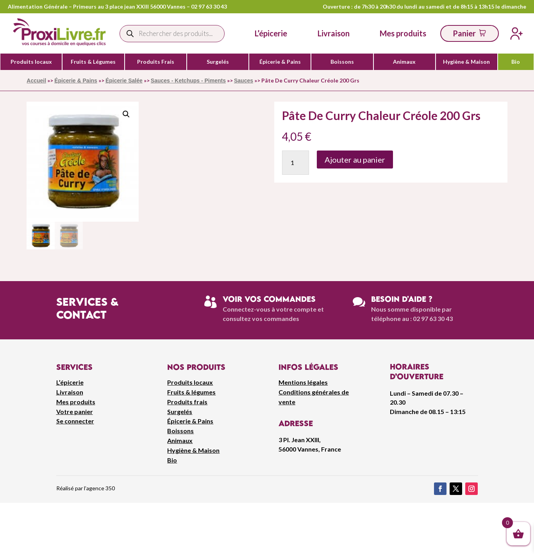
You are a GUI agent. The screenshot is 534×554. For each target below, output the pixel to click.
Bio (515, 62)
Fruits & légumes (191, 392)
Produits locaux (31, 62)
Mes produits (75, 401)
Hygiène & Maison (466, 62)
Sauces (243, 80)
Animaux (404, 62)
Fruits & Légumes (93, 62)
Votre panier (74, 411)
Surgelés (218, 62)
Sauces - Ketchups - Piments (188, 80)
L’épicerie (271, 33)
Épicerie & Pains (280, 62)
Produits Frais (155, 62)
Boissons (342, 62)
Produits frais (187, 401)
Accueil (36, 80)
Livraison (69, 392)
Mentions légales (303, 382)
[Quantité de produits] (295, 162)
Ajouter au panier (355, 159)
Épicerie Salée (124, 80)
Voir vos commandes (269, 298)
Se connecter (75, 421)
